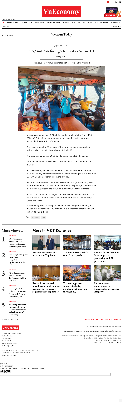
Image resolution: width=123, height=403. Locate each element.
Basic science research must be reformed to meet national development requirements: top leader (46, 287)
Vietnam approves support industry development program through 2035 (75, 287)
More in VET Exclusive (51, 230)
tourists (43, 217)
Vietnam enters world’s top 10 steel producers (75, 254)
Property (104, 22)
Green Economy (53, 22)
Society (6, 26)
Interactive (116, 26)
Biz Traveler (115, 22)
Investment (40, 22)
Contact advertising (11, 320)
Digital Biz (75, 22)
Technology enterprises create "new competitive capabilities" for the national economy (18, 259)
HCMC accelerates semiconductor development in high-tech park (17, 277)
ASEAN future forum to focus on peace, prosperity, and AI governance (106, 257)
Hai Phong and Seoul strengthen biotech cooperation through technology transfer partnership (17, 309)
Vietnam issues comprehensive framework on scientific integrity (106, 287)
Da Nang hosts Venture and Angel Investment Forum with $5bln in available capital (18, 292)
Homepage (7, 36)
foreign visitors (35, 217)
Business (65, 22)
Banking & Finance (90, 22)
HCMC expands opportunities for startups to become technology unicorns (17, 243)
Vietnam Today (26, 22)
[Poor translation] (7, 371)
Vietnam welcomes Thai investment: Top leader (44, 254)
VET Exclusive (12, 22)
